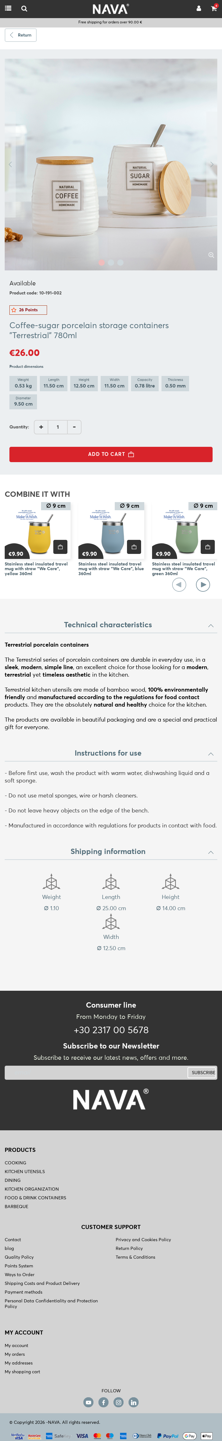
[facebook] (103, 1402)
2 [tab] (111, 262)
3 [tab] (120, 262)
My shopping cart (22, 1372)
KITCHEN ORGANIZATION (32, 1189)
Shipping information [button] (142, 852)
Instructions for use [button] (144, 753)
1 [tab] (101, 262)
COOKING (15, 1163)
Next (211, 165)
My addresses (19, 1363)
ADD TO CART (113, 454)
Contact (13, 1240)
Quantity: (19, 427)
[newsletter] (74, 1072)
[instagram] (119, 1402)
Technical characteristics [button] (139, 625)
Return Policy (129, 1248)
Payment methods (23, 1292)
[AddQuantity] (58, 427)
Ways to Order (19, 1275)
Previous (10, 165)
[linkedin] (134, 1402)
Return (24, 35)
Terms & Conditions (135, 1257)
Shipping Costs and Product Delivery (42, 1283)
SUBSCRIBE (203, 1073)
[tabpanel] (111, 164)
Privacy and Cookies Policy (143, 1240)
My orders (15, 1354)
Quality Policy (19, 1257)
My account (16, 1346)
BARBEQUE (16, 1207)
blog (9, 1248)
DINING (13, 1180)
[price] (60, 547)
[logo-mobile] (24, 9)
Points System (19, 1266)
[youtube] (88, 1402)
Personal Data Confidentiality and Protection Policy (51, 1304)
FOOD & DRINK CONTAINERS (35, 1198)
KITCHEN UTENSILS (25, 1172)
